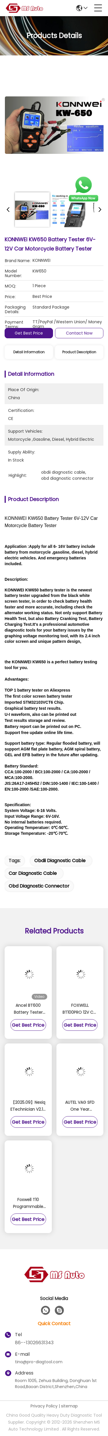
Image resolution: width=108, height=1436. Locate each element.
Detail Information (29, 352)
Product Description (79, 352)
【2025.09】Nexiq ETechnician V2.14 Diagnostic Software (28, 1106)
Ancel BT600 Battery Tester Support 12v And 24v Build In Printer (28, 1009)
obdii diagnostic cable (60, 860)
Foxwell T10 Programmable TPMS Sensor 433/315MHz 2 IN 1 (28, 1203)
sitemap (69, 1406)
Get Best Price (29, 333)
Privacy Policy (44, 1406)
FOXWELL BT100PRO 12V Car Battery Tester (79, 1009)
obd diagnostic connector (39, 886)
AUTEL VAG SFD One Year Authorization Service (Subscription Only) (79, 1106)
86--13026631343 (34, 1342)
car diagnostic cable (33, 873)
